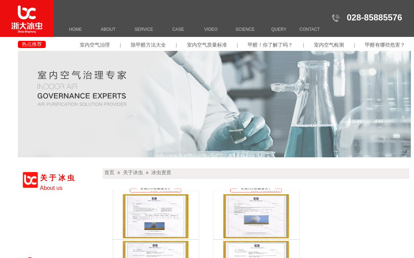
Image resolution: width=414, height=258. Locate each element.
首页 (109, 172)
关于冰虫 (133, 172)
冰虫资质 (161, 172)
